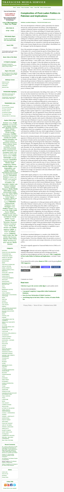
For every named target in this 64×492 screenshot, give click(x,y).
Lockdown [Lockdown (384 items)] (12, 187)
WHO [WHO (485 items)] (4, 242)
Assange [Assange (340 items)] (14, 126)
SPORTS (4, 301)
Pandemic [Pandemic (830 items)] (8, 205)
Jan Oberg (4, 458)
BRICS (3, 314)
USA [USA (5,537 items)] (12, 230)
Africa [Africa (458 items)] (10, 123)
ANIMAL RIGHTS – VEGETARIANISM (6, 410)
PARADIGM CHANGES (7, 353)
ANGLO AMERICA (6, 293)
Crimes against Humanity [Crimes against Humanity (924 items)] (9, 138)
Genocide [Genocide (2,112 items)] (7, 158)
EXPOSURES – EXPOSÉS (8, 340)
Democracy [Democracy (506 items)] (6, 142)
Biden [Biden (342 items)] (3, 127)
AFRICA (4, 287)
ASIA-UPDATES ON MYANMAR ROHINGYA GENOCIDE (9, 309)
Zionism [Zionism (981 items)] (9, 244)
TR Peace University (6, 109)
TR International (5, 105)
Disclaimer (4, 475)
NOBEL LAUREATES (7, 268)
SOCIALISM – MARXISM (7, 272)
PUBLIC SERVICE (6, 396)
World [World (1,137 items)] (15, 242)
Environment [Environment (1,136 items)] (11, 149)
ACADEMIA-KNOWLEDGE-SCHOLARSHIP (8, 370)
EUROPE (4, 317)
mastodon (46, 267)
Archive (18, 7)
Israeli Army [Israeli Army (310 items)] (8, 180)
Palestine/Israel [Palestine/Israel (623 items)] (9, 203)
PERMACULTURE (6, 391)
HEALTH (4, 347)
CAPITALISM (5, 331)
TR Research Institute (7, 112)
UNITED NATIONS (6, 338)
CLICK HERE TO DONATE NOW (10, 14)
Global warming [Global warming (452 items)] (8, 161)
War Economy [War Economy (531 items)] (12, 237)
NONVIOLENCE (5, 281)
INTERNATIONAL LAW (7, 329)
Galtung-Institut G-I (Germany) (9, 116)
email (34, 267)
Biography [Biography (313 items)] (14, 127)
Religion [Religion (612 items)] (12, 212)
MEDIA (3, 297)
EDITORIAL (4, 250)
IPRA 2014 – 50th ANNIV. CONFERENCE (7, 438)
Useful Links (4, 472)
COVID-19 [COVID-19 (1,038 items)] (7, 137)
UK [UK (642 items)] (14, 225)
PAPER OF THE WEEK (7, 257)
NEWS (3, 262)
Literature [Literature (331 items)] (6, 187)
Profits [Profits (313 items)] (15, 208)
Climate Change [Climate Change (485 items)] (9, 132)
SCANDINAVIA (5, 335)
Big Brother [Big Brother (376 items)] (9, 127)
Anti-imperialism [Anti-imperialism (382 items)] (13, 124)
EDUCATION (5, 343)
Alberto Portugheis (6, 464)
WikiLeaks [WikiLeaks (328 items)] (9, 242)
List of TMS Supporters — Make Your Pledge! (10, 23)
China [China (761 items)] (14, 131)
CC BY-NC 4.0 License (57, 276)
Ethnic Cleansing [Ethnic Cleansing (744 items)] (7, 150)
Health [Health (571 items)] (12, 162)
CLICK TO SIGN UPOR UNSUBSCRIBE (10, 39)
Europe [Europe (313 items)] (15, 150)
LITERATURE (5, 399)
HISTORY (4, 360)
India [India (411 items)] (14, 168)
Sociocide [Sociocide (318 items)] (12, 218)
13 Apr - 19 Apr (10, 30)
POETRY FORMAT (6, 419)
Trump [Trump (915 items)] (11, 226)
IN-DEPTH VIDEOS (6, 430)
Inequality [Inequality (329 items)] (6, 171)
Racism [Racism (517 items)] (7, 212)
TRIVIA (3, 397)
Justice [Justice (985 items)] (11, 184)
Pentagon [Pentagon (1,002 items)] (8, 207)
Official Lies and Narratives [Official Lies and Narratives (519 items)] (10, 199)
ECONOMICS (5, 381)
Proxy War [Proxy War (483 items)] (5, 210)
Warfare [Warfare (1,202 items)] (6, 239)
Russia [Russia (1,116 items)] (4, 215)
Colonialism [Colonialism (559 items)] (6, 134)
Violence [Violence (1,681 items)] (12, 233)
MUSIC (3, 401)
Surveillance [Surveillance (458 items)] (12, 224)
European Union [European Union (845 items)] (8, 152)
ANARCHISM (5, 389)
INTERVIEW (5, 378)
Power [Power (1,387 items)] (10, 208)
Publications (4, 85)
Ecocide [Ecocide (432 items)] (12, 145)
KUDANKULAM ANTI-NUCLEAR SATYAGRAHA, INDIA (9, 394)
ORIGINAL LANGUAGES (7, 426)
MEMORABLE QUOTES (7, 289)
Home (14, 7)
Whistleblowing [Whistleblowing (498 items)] (12, 240)
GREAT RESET (5, 379)
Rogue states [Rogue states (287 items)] (13, 213)
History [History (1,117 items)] (13, 164)
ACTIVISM (4, 325)
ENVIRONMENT (5, 274)
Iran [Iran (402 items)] (15, 177)
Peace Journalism (25, 7)
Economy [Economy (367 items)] (13, 147)
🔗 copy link (24, 270)
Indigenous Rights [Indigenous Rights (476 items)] (10, 170)
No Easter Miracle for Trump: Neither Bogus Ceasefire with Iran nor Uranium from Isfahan (9, 451)
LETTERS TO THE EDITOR (8, 408)
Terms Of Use (5, 473)
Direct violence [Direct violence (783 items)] (7, 144)
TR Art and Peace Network (8, 107)
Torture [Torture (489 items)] (6, 225)
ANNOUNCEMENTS (6, 259)
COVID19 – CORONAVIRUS (8, 412)
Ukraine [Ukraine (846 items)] (6, 227)
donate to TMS (43, 261)
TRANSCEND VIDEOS (7, 255)
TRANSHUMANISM (6, 374)
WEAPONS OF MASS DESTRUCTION (7, 284)
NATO (3, 286)
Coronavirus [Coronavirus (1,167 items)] (6, 136)
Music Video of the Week (7, 440)
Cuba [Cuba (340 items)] (15, 139)
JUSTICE (4, 345)
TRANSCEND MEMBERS (8, 278)
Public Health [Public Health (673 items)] (13, 210)
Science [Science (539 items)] (10, 215)
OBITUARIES (5, 421)
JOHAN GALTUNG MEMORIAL (9, 252)
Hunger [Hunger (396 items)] (15, 166)
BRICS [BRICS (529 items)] (7, 129)
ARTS (3, 376)
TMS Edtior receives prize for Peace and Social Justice (8, 94)
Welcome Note (5, 87)
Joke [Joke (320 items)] (13, 182)
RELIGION (4, 372)
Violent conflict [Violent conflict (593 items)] (6, 235)
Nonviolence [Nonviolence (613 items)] (6, 195)
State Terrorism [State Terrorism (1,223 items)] (9, 221)
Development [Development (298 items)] (13, 142)
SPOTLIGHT (5, 279)
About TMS (36, 7)
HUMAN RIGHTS (6, 276)
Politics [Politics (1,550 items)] (5, 208)
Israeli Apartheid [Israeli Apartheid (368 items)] (12, 179)
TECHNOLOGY (5, 358)
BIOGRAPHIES (5, 261)
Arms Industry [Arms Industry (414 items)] (7, 126)
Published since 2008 (50, 305)
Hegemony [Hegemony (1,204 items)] (7, 164)
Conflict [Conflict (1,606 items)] (13, 134)
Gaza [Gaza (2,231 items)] (14, 156)
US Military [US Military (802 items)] (12, 231)
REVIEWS (4, 361)
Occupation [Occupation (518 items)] (6, 198)
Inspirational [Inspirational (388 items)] (12, 171)
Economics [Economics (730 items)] (7, 147)
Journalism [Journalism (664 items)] (5, 184)
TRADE (3, 386)
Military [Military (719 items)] (9, 191)
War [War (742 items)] (13, 235)
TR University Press (6, 114)
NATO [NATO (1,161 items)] (15, 194)
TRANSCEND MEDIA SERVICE (24, 2)
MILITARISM (5, 303)
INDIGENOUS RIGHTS (7, 351)
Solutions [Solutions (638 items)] (8, 220)
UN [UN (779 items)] (10, 227)
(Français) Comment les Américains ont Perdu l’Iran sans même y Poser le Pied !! (9, 65)
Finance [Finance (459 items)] (5, 154)
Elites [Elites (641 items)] (5, 149)
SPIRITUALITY (5, 428)
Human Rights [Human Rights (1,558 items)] (7, 166)
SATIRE (4, 363)
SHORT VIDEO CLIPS (7, 432)
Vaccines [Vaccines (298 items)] (6, 233)
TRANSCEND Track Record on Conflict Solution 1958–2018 (9, 98)
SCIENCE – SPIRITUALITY (8, 416)
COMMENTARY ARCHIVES (8, 435)
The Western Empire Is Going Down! (9, 462)
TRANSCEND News (6, 254)
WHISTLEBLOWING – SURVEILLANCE (7, 349)
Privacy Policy (5, 477)
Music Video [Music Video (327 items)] (5, 194)
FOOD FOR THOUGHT (7, 423)
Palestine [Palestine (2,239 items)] (12, 202)
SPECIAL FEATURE (6, 266)
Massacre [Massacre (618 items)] (5, 189)
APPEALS (4, 368)
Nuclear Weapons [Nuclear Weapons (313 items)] (9, 197)
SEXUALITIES (5, 406)
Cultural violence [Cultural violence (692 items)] (10, 141)
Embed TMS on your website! (9, 488)
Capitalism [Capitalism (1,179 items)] (7, 131)
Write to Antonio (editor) (45, 7)
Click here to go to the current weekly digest (33, 286)
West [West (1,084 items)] (11, 239)
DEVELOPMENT (6, 387)
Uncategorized (5, 433)
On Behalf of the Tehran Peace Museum (9, 465)
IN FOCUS (4, 291)
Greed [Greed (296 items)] (14, 161)
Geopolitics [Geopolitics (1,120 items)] (13, 159)
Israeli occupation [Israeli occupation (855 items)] (10, 181)
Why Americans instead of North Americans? (8, 455)
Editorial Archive (5, 82)
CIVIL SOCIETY (5, 403)
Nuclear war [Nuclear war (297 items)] (14, 195)
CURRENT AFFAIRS (6, 404)
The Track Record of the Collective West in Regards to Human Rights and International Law (9, 74)
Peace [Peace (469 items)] (13, 205)
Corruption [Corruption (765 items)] (14, 136)
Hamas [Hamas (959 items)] (7, 163)
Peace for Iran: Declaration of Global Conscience (36, 295)
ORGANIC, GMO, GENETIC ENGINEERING (8, 356)
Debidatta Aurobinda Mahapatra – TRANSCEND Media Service (36, 22)
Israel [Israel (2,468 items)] (5, 179)
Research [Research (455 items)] (6, 213)
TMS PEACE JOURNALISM (8, 264)
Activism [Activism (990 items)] (5, 123)
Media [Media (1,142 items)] (11, 189)
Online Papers (5, 83)
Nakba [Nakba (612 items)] (11, 194)
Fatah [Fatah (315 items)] (15, 152)
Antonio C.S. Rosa (6, 454)
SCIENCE (4, 414)
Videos (31, 7)
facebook (56, 267)
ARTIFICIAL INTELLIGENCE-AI (9, 333)
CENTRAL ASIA (5, 315)
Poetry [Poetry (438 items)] (13, 206)
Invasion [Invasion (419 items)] (11, 177)
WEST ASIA (4, 342)
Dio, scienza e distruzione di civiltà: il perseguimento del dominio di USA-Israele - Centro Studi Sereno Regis (10, 448)
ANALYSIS (4, 299)
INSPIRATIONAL (6, 418)
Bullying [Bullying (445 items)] (12, 129)
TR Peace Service (6, 110)
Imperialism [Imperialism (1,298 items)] (8, 168)
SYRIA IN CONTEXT (6, 336)
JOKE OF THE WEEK (7, 425)
